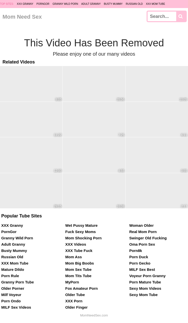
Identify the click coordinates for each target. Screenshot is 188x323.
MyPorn (72, 282)
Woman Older (141, 225)
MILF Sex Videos (16, 307)
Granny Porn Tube (17, 282)
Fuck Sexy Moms (80, 232)
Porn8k (135, 250)
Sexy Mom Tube (143, 295)
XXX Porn (73, 301)
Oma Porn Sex (142, 244)
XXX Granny (25, 4)
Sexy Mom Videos (145, 288)
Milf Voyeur (11, 295)
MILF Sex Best (142, 269)
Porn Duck (138, 257)
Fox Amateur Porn (81, 288)
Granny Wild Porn (65, 4)
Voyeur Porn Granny (147, 276)
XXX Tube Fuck (78, 250)
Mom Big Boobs (79, 263)
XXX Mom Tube (155, 4)
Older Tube (75, 295)
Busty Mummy (113, 4)
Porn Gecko (139, 263)
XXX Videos (75, 244)
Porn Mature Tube (145, 282)
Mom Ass (73, 257)
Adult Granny (91, 4)
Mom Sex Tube (78, 269)
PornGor (42, 4)
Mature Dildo (12, 269)
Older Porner (12, 288)
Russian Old (134, 4)
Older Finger (76, 307)
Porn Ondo (11, 301)
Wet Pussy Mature (81, 225)
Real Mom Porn (143, 232)
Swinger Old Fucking (148, 238)
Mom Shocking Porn (83, 238)
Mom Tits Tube (78, 276)
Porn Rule (10, 276)
